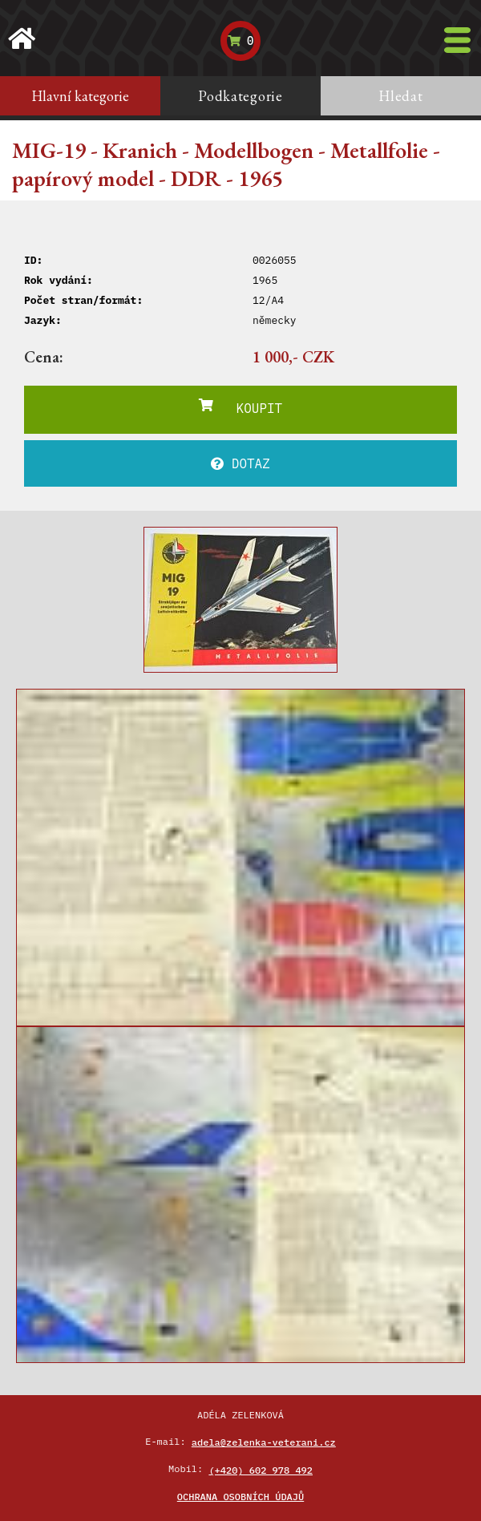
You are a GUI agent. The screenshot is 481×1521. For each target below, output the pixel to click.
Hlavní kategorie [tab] (80, 96)
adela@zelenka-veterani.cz (264, 1442)
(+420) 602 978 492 (260, 1470)
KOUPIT (240, 407)
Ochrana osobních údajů (240, 1497)
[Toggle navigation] (457, 40)
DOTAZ (240, 463)
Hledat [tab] (400, 96)
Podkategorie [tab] (240, 96)
